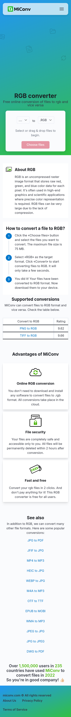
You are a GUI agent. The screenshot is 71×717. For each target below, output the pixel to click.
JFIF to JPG (35, 550)
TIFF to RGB (28, 335)
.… (20, 120)
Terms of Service (15, 709)
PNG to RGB (28, 328)
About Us (9, 700)
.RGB (43, 120)
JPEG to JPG (35, 631)
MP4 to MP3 (35, 560)
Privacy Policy (32, 700)
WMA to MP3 (35, 621)
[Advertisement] (35, 53)
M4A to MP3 (35, 591)
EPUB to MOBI (35, 611)
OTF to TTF (35, 601)
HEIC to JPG (35, 571)
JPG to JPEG (35, 641)
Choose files (35, 145)
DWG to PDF (35, 651)
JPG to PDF (35, 540)
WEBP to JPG (35, 581)
